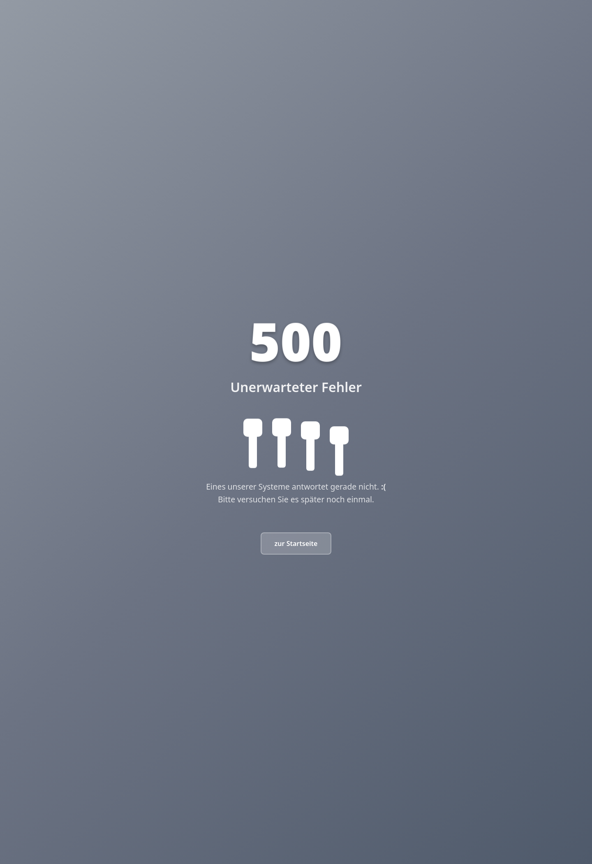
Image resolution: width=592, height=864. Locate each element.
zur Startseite (296, 543)
